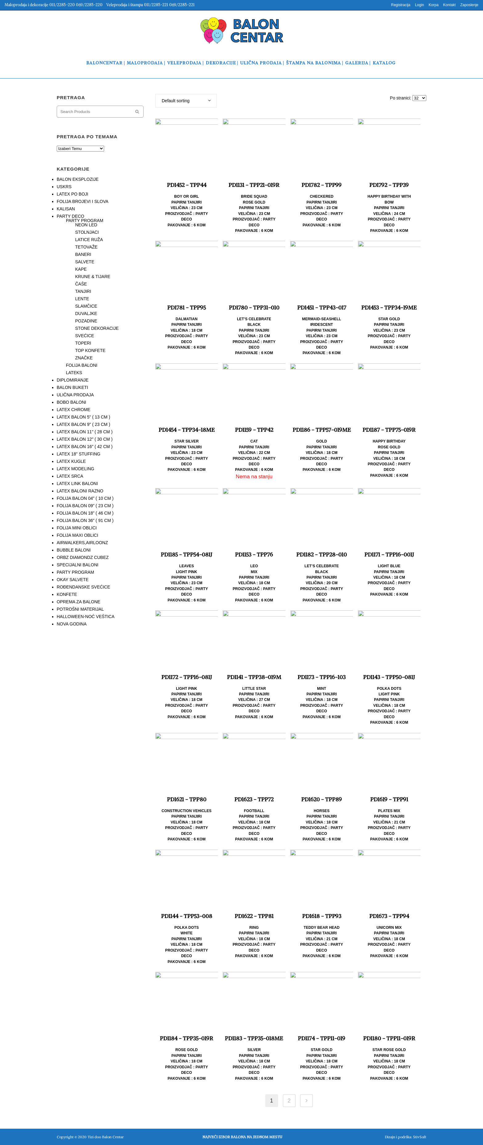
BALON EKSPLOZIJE (78, 179)
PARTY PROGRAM (84, 220)
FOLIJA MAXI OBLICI (77, 535)
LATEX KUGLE (71, 461)
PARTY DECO (70, 216)
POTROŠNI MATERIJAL (80, 609)
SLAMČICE (86, 306)
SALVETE (84, 261)
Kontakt (449, 5)
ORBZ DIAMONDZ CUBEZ (83, 557)
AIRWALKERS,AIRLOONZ (82, 542)
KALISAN (66, 208)
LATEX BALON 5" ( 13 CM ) (83, 417)
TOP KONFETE (90, 350)
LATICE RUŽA (89, 239)
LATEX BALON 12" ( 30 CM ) (84, 439)
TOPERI (83, 343)
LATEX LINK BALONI (77, 483)
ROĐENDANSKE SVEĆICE (83, 587)
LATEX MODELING (75, 468)
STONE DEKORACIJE (97, 328)
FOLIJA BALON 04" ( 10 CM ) (85, 498)
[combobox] (186, 100)
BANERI (83, 254)
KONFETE (67, 594)
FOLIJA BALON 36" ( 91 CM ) (85, 520)
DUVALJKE (86, 313)
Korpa (434, 5)
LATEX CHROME (73, 409)
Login (419, 5)
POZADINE (86, 320)
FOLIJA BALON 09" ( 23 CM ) (85, 505)
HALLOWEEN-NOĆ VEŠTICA (85, 616)
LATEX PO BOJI (72, 194)
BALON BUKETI (72, 387)
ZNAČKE (84, 357)
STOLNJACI (87, 232)
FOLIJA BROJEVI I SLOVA (82, 201)
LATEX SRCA (70, 476)
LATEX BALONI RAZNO (80, 490)
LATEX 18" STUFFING (78, 453)
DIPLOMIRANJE (72, 380)
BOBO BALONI (71, 402)
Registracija (400, 5)
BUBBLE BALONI (74, 550)
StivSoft (419, 1137)
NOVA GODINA (72, 623)
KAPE (81, 269)
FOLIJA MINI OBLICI (77, 527)
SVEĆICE (84, 335)
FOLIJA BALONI (81, 365)
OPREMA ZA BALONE (78, 601)
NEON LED (86, 224)
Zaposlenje (469, 5)
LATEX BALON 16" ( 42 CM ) (84, 446)
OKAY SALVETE (73, 579)
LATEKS (74, 372)
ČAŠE (81, 283)
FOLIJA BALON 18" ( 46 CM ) (85, 513)
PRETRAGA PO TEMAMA (87, 136)
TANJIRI (83, 291)
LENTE (82, 298)
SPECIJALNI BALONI (77, 564)
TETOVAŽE (86, 247)
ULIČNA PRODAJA (75, 394)
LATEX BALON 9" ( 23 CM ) (83, 424)
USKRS (64, 186)
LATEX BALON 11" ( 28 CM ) (84, 431)
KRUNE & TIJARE (92, 276)
